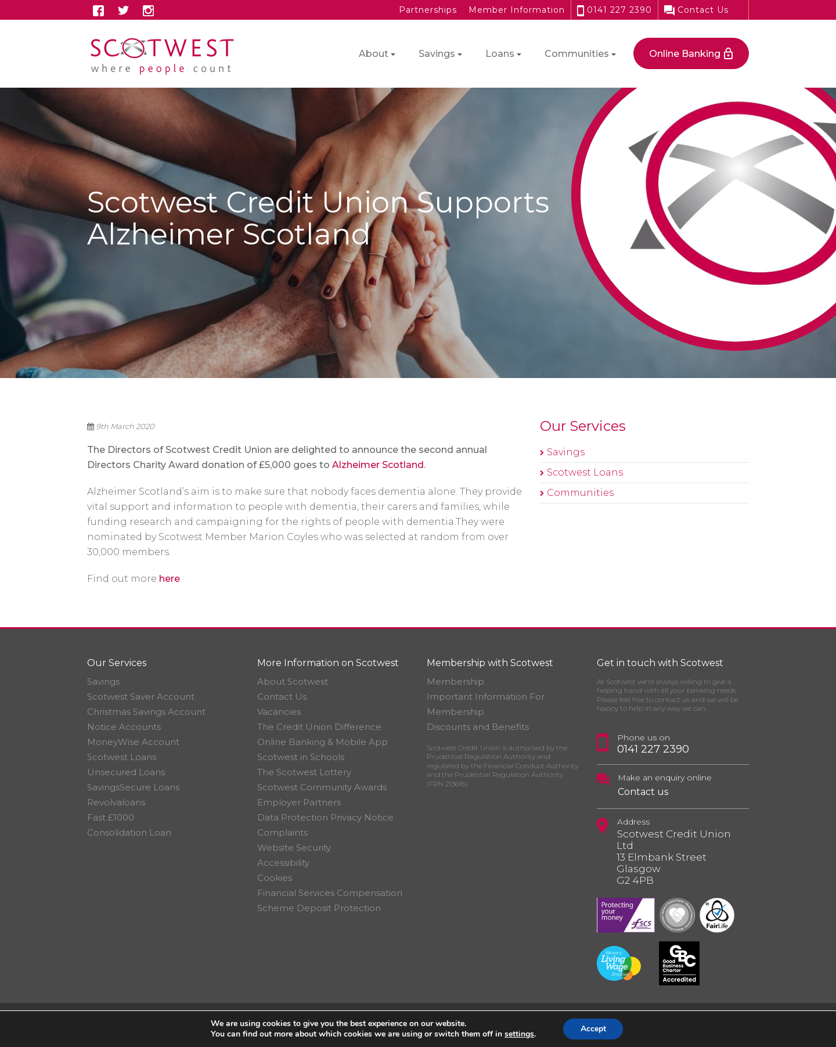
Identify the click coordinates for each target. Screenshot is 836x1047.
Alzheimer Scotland (378, 464)
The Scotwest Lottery (304, 772)
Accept (593, 1028)
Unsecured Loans (126, 772)
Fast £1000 (110, 817)
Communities (580, 492)
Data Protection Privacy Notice (325, 817)
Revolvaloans (116, 802)
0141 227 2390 (614, 10)
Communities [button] (577, 53)
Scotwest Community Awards (322, 787)
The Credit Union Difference (319, 726)
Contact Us (696, 10)
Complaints (282, 832)
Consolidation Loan (129, 832)
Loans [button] (499, 53)
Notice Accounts (124, 726)
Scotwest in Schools (300, 756)
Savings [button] (437, 53)
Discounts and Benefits (478, 726)
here (169, 578)
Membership (455, 681)
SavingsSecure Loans (133, 787)
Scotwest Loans (585, 472)
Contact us (643, 791)
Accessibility (283, 862)
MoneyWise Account (133, 741)
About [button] (373, 53)
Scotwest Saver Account (140, 696)
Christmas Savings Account (146, 711)
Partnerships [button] (428, 10)
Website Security (294, 847)
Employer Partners (299, 802)
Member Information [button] (517, 10)
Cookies (274, 877)
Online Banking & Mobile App (322, 741)
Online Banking (684, 53)
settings (519, 1034)
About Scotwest (292, 681)
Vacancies (279, 711)
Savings (566, 452)
